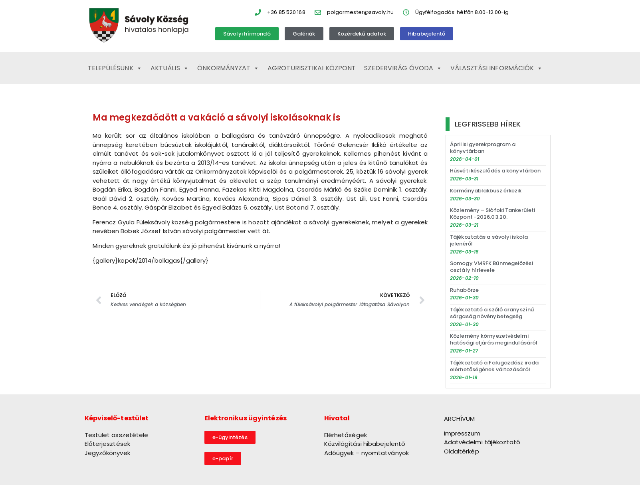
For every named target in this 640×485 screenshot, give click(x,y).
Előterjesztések (108, 443)
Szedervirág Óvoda (403, 68)
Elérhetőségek (345, 435)
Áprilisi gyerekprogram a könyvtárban (482, 148)
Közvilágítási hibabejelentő (365, 443)
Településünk (115, 68)
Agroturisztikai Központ (311, 68)
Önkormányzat (228, 68)
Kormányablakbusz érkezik (485, 190)
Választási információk (496, 68)
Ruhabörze (464, 290)
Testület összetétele (117, 435)
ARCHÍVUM (459, 418)
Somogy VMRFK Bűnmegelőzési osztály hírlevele (491, 266)
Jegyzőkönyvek (107, 453)
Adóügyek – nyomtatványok (366, 453)
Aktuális (170, 68)
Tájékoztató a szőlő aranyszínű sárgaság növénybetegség (492, 313)
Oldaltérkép (461, 451)
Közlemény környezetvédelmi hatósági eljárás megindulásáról (493, 339)
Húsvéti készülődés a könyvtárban (495, 170)
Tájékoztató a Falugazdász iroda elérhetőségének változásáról (494, 366)
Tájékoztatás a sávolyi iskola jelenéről (489, 240)
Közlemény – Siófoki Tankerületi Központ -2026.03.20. (492, 213)
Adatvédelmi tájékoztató (482, 442)
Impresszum (462, 433)
